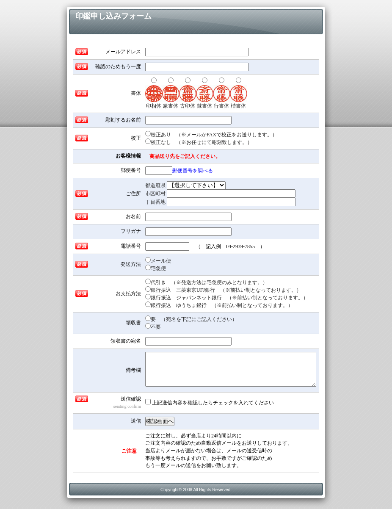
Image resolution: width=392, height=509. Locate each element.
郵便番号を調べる (192, 171)
